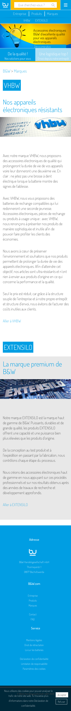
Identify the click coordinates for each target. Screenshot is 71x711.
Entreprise (19, 14)
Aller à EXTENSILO (15, 504)
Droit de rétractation (34, 645)
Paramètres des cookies (34, 668)
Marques (52, 14)
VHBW (26, 20)
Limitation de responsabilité (34, 663)
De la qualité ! (17, 55)
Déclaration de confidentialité (34, 658)
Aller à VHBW (12, 320)
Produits (36, 14)
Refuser (61, 701)
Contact (33, 614)
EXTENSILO (41, 20)
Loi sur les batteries (34, 650)
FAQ (33, 619)
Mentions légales (34, 640)
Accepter (62, 694)
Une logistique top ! (53, 55)
